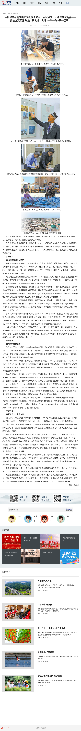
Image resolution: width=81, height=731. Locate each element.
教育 (60, 3)
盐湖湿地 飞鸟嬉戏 (39, 652)
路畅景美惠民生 (38, 581)
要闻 (14, 13)
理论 (39, 3)
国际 (25, 3)
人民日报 (36, 25)
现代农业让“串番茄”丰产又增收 (45, 628)
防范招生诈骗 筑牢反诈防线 (43, 676)
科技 (53, 3)
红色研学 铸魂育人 (39, 604)
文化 (46, 3)
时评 (32, 3)
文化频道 (9, 13)
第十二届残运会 (48, 553)
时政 (17, 3)
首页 (3, 13)
